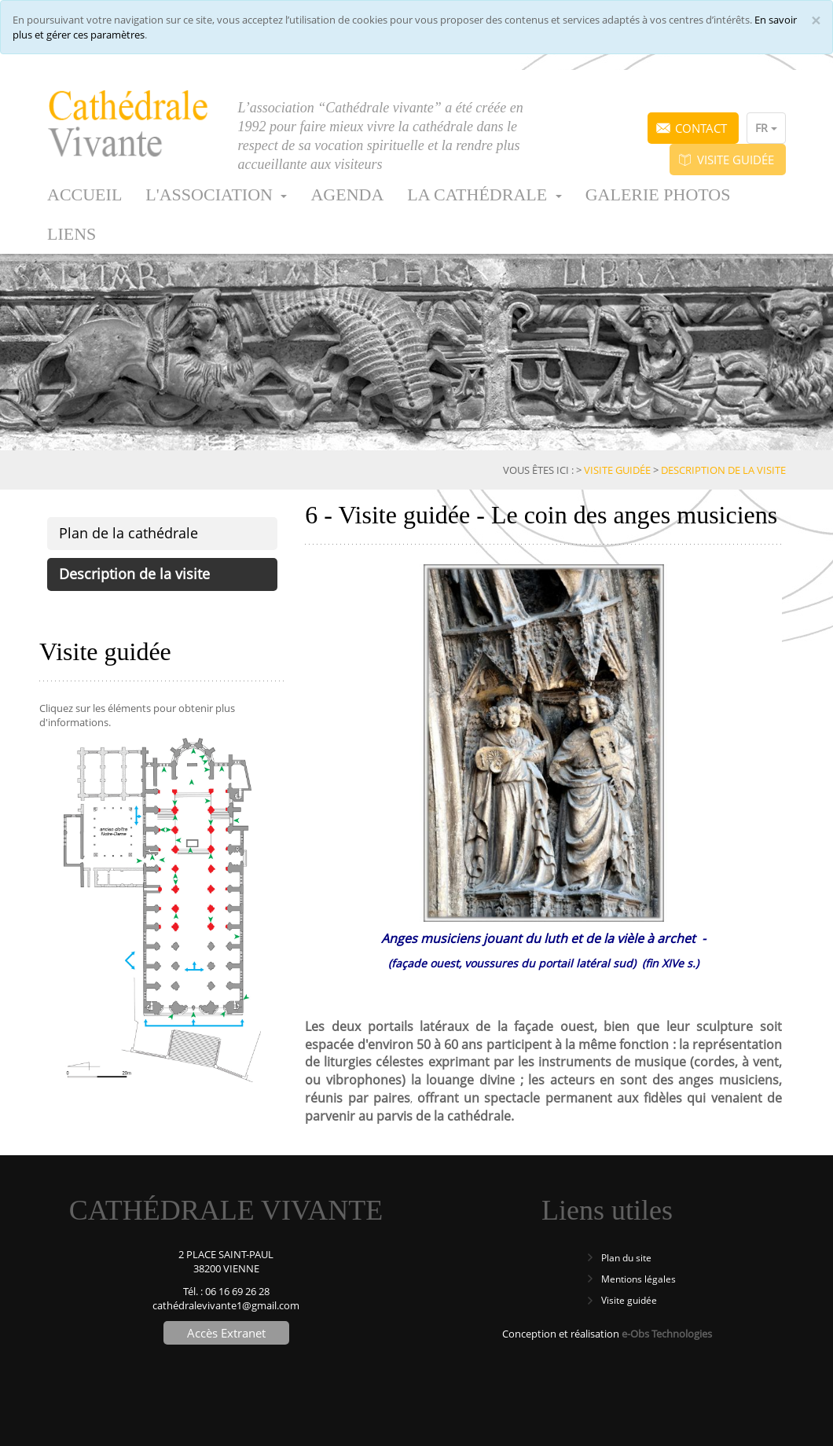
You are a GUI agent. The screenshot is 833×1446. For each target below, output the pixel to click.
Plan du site (626, 1257)
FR (766, 127)
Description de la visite (134, 573)
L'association (216, 194)
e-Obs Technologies (667, 1334)
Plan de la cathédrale (128, 532)
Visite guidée (735, 159)
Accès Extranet (226, 1333)
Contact (701, 128)
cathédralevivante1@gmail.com (225, 1305)
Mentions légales (638, 1279)
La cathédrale (484, 194)
